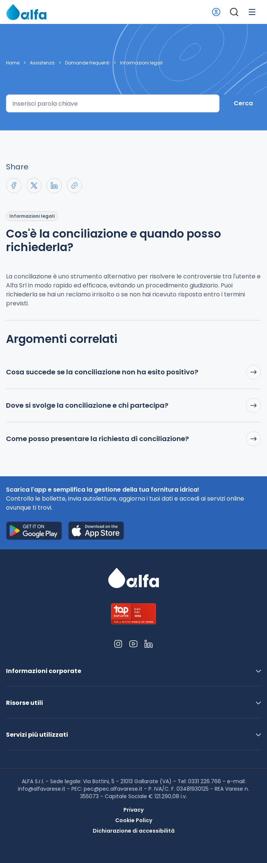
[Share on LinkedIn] (54, 185)
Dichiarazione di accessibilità (134, 831)
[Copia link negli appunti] (74, 185)
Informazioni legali (141, 63)
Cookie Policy (133, 820)
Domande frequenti (87, 63)
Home (12, 63)
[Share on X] (34, 185)
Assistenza (42, 63)
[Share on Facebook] (14, 185)
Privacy (133, 810)
